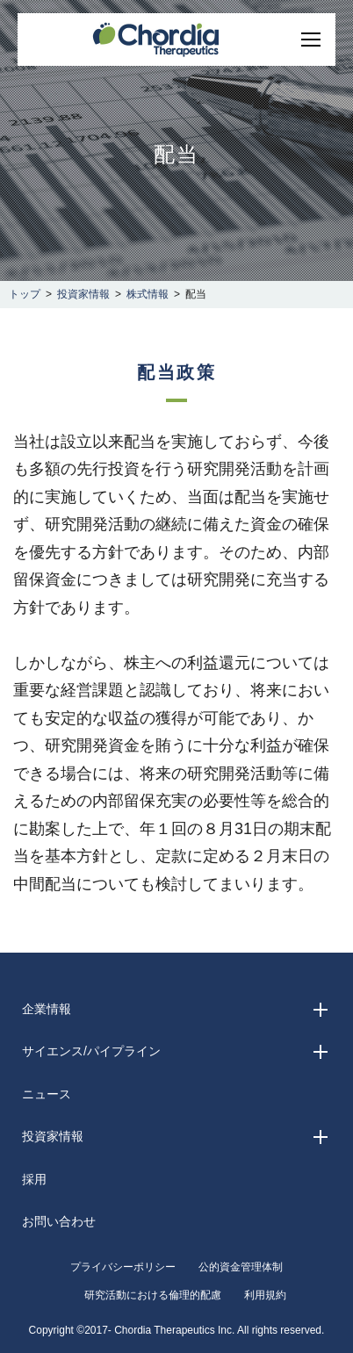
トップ (24, 294)
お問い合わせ (59, 1221)
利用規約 (265, 1295)
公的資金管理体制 (240, 1267)
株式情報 (147, 294)
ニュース (46, 1094)
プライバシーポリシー (123, 1267)
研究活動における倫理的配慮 (152, 1295)
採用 (34, 1179)
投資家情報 (83, 294)
